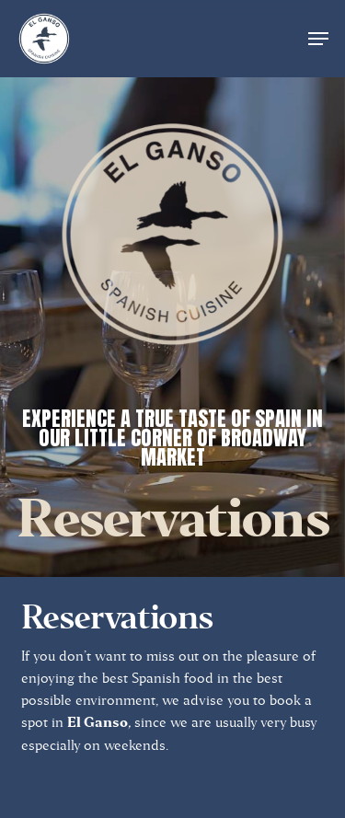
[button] (318, 38)
